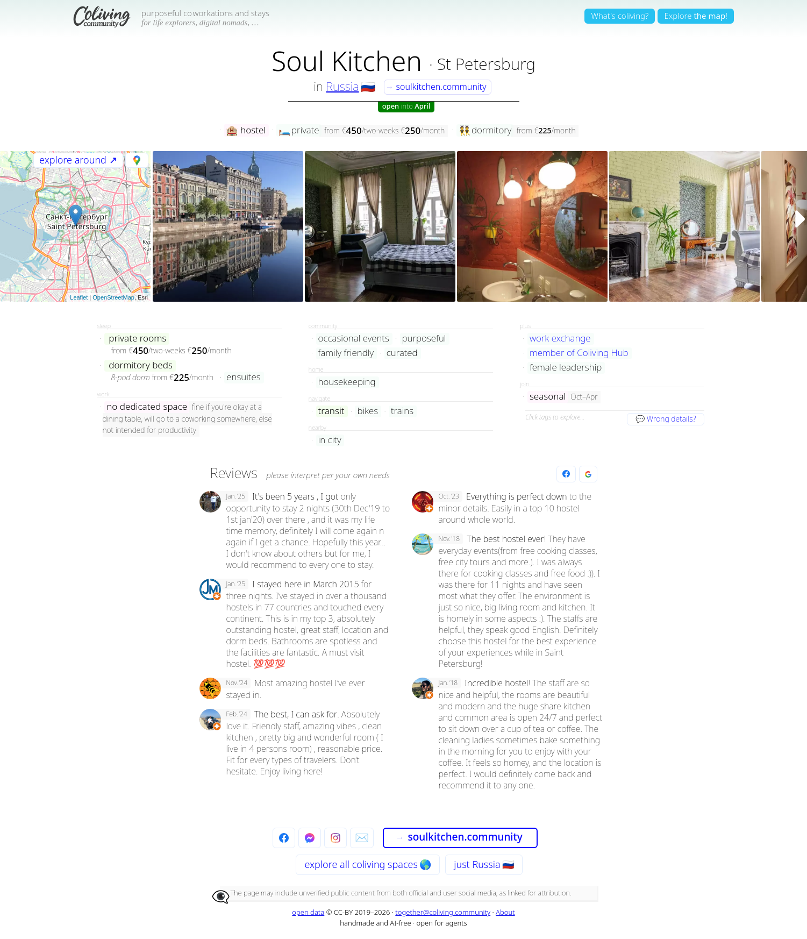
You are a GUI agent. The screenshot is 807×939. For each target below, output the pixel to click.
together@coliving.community (442, 912)
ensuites (243, 377)
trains (402, 411)
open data (308, 912)
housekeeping (347, 382)
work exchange (560, 338)
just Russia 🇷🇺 (483, 864)
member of (579, 353)
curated (402, 353)
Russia (342, 86)
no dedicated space (146, 406)
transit (331, 411)
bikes (367, 411)
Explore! (695, 15)
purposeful (424, 338)
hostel (246, 130)
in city (329, 440)
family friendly (346, 353)
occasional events (353, 338)
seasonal (548, 396)
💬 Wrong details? (665, 419)
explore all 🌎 (367, 864)
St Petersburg (486, 64)
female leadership (566, 367)
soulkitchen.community (436, 87)
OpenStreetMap (113, 297)
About (505, 912)
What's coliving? (619, 15)
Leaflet (79, 297)
